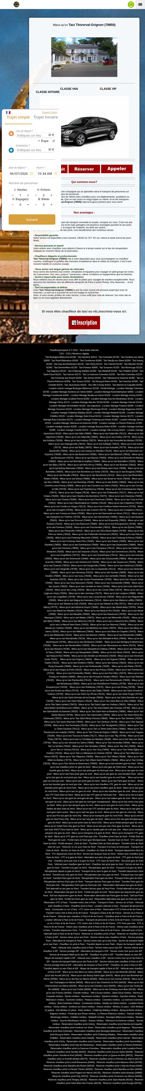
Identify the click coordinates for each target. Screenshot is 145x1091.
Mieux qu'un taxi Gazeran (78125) (82, 551)
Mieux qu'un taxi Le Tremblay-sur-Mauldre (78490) (87, 739)
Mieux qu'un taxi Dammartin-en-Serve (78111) (108, 513)
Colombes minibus (111, 1000)
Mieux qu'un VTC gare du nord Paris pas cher (75, 836)
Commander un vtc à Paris (64, 909)
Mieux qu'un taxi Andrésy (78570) (80, 440)
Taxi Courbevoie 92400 (91, 360)
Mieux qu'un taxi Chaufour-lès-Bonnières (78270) (83, 496)
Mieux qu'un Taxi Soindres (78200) (125, 718)
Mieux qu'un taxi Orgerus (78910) (76, 659)
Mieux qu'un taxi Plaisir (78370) (126, 666)
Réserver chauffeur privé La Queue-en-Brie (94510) (108, 1055)
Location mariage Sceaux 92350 (61, 426)
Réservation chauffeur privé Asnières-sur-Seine (71, 1027)
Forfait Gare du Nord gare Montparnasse (86, 840)
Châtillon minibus (78, 1017)
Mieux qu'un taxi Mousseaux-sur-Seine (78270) (113, 645)
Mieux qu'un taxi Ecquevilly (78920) (109, 520)
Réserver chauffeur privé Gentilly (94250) (66, 1052)
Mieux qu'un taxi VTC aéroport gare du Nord (97, 809)
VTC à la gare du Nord (71, 857)
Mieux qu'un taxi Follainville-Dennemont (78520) (95, 534)
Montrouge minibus (60, 1017)
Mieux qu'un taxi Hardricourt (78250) (125, 565)
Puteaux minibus (93, 1000)
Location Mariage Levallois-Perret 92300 (70, 399)
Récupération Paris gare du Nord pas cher (82, 885)
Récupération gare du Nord (101, 868)
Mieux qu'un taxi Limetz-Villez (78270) (104, 590)
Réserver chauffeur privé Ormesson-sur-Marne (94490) (116, 1076)
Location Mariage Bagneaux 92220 (125, 409)
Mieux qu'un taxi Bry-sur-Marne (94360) (78, 979)
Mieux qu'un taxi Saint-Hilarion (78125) (73, 701)
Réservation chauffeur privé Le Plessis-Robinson (119, 1045)
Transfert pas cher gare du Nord (67, 875)
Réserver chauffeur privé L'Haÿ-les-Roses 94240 (119, 1066)
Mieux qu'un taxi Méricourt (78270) (78, 621)
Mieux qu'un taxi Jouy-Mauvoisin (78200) (73, 583)
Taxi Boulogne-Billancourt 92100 (60, 357)
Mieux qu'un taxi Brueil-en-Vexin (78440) (111, 478)
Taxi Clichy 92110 (93, 364)
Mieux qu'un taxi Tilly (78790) (112, 736)
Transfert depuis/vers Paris (64, 930)
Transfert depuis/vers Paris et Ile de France (99, 930)
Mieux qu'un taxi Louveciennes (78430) (95, 597)
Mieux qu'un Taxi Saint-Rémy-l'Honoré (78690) (86, 718)
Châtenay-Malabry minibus (105, 1010)
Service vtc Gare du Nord (73, 850)
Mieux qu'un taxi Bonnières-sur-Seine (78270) (86, 472)
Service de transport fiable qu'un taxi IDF (68, 954)
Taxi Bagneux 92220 (56, 371)
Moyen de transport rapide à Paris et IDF (99, 968)
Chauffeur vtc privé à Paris (72, 944)
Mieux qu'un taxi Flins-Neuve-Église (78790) (105, 531)
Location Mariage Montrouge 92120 (90, 409)
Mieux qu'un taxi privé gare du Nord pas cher (92, 770)
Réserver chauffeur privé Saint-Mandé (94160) (111, 1079)
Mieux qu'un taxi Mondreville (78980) (124, 635)
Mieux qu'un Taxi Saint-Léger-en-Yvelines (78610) (102, 704)
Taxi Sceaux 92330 (81, 381)
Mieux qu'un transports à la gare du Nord (91, 833)
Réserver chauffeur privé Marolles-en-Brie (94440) (118, 1069)
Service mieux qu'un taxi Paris (74, 937)
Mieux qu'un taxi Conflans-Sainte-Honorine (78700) (111, 506)
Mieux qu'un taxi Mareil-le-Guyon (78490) (78, 607)
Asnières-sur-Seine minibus (82, 1007)
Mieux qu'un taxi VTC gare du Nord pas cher (96, 795)
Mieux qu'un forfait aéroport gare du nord (122, 822)
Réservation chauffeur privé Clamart (113, 1038)
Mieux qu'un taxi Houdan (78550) (110, 572)
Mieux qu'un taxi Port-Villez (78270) (109, 673)
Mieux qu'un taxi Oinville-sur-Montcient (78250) (94, 656)
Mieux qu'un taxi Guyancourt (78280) (118, 562)
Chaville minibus (81, 993)
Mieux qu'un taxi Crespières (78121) (125, 510)
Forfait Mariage (108, 388)
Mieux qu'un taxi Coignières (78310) (125, 503)
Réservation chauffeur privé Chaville (77, 1038)
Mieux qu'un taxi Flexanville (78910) (66, 531)
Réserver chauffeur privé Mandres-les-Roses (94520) (69, 1066)
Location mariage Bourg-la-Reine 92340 (97, 426)
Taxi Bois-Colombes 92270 (129, 374)
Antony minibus (103, 1007)
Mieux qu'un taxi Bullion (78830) (111, 482)
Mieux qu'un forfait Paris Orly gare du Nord (65, 826)
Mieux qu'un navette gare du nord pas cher (100, 829)
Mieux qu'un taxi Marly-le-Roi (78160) (102, 611)
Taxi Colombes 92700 (109, 357)
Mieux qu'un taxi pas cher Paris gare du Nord (108, 826)
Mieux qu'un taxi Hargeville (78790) (61, 569)
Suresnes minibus (74, 1000)
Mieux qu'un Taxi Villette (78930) (110, 756)
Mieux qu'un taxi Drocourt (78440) (75, 520)
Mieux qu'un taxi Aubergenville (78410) (66, 444)
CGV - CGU (65, 353)
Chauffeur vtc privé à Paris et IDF (126, 965)
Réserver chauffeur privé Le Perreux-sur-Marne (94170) (115, 1059)
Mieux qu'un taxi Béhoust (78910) (114, 454)
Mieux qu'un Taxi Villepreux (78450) (76, 756)
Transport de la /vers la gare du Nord (98, 871)
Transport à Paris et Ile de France (105, 913)
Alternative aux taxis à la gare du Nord (102, 857)
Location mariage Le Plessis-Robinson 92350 (120, 423)
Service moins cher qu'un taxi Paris (100, 941)
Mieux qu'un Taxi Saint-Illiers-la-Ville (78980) (115, 701)
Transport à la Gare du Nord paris (113, 847)
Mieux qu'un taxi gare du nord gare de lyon (73, 798)
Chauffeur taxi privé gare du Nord (107, 864)
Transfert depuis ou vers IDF (128, 954)
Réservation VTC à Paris (55, 902)
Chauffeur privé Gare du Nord (113, 836)
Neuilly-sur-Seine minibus (114, 1003)
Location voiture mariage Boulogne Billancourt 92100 (74, 388)
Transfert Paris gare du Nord (66, 878)
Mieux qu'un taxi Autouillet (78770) (110, 447)
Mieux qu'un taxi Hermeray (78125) (76, 572)
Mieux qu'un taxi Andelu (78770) (115, 437)
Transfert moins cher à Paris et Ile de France (67, 913)
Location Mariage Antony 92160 (127, 395)
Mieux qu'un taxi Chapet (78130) (73, 492)
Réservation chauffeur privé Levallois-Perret (121, 1048)
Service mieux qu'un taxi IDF (108, 947)
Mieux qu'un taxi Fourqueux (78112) (97, 548)
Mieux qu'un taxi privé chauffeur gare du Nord (99, 788)
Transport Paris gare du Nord (128, 878)
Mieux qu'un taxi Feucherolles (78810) (92, 527)
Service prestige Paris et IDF (57, 965)
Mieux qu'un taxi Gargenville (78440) (88, 565)
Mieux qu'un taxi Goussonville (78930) (108, 558)
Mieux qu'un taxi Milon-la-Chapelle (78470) (115, 631)
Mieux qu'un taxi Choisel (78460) (61, 499)
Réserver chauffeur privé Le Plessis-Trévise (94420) (68, 1069)
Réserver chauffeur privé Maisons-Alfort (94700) (119, 1062)
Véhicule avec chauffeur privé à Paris (75, 947)
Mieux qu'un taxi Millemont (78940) (77, 631)
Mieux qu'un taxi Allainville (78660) (81, 437)
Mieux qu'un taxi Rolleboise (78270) (86, 687)
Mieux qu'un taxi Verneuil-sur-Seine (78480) (73, 743)
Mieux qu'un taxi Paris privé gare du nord (72, 774)
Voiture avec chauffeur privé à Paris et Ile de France (90, 927)
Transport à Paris (106, 902)
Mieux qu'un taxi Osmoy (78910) (111, 663)
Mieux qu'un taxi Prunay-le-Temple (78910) (97, 677)
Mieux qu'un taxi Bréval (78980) (75, 478)
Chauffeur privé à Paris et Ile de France (123, 916)
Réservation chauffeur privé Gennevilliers (122, 1041)
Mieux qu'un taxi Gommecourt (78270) (117, 551)
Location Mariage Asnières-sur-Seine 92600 (71, 392)
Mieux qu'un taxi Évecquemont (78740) (117, 524)
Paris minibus (84, 1010)
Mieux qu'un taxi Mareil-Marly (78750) (118, 607)
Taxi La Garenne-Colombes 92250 (99, 374)
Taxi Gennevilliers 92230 (65, 367)
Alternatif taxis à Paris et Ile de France (62, 934)
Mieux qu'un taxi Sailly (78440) (95, 690)
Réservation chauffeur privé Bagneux (112, 1027)
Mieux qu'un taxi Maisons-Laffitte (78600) (122, 600)
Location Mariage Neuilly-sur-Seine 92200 (90, 395)
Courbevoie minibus (91, 1003)
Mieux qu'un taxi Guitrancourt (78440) (81, 562)
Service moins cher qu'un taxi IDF (126, 951)
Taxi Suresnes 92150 (109, 367)
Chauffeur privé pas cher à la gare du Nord (74, 861)
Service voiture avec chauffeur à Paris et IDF (121, 961)
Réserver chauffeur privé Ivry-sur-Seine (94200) (110, 1052)
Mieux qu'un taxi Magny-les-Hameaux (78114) (79, 600)
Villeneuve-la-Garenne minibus (120, 1020)
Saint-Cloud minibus (121, 993)
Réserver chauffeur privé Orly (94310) (70, 1076)
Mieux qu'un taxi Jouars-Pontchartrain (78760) (90, 579)
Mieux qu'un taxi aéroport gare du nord (74, 805)
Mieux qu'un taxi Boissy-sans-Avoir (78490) (105, 468)
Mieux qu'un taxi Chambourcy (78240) (86, 489)
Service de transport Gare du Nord (99, 854)
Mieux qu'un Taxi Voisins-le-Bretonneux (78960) (74, 763)
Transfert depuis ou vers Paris (100, 944)
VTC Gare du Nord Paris (107, 861)
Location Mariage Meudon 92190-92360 (90, 402)
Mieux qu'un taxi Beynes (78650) (90, 458)
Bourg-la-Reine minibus (131, 1010)
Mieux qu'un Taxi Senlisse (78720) (101, 722)
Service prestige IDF (69, 951)
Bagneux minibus (58, 1013)
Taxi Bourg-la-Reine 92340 (104, 381)
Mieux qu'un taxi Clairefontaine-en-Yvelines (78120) (81, 503)
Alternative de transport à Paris (67, 941)
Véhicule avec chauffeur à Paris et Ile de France (80, 916)
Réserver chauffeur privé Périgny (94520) (67, 1079)
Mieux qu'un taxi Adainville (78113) (109, 433)
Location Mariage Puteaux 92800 (117, 406)
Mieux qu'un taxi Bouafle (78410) (62, 475)
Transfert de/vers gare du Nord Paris (97, 888)
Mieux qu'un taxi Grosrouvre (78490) (71, 558)
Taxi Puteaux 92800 (88, 367)
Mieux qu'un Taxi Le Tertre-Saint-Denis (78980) (103, 729)
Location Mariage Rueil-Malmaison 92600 (113, 392)
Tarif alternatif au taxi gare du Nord (62, 888)
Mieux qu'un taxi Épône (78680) (127, 527)
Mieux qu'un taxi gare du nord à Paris (112, 805)
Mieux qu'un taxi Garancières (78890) (118, 545)
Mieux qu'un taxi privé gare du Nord (82, 781)
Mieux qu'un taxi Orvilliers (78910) (78, 663)
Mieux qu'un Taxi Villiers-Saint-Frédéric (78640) (95, 760)
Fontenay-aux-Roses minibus (82, 1013)
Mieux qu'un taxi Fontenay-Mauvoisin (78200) (76, 538)
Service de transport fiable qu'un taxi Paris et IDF (75, 961)
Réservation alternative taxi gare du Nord (122, 885)
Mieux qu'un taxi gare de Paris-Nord (109, 767)
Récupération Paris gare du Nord (97, 878)
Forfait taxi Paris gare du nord (79, 899)
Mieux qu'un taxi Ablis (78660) (77, 433)
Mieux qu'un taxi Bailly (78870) (77, 447)
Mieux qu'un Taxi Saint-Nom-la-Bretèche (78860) (103, 711)
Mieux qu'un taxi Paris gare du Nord (118, 781)
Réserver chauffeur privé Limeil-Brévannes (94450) (70, 1062)
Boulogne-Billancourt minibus (120, 1017)
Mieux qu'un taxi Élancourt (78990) (80, 524)
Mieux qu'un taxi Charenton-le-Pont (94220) (105, 982)
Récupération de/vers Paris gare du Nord (63, 881)
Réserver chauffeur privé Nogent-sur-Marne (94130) (76, 1073)
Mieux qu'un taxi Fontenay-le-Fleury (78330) (121, 538)
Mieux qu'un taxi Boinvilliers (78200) (119, 461)
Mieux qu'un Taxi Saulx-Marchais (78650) (63, 722)
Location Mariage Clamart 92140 (126, 402)
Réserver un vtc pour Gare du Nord (79, 847)
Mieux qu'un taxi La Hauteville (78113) (97, 569)
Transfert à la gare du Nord (74, 868)
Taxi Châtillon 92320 (128, 371)
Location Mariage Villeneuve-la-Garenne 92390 (75, 423)
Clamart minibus (134, 1013)
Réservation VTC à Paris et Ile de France (122, 909)
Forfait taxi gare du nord (95, 892)
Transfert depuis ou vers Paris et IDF (61, 968)
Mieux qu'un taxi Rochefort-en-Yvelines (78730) (103, 683)
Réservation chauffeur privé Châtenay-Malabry (93, 1034)
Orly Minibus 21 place (66, 1010)
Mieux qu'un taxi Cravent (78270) (90, 510)
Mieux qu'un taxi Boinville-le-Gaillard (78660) (79, 461)
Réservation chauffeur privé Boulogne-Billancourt (97, 1031)
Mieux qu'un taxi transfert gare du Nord (117, 763)
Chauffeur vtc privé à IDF (102, 954)
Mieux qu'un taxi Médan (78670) (79, 617)
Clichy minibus (60, 1007)
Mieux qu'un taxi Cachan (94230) (114, 979)
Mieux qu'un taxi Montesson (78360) (85, 642)
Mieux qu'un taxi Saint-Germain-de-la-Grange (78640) (77, 697)
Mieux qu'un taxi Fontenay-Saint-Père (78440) (72, 541)
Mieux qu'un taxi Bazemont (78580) (80, 454)
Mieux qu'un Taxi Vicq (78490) (95, 749)
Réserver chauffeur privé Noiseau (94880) (122, 1073)
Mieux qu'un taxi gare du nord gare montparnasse (86, 802)
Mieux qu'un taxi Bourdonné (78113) (97, 475)
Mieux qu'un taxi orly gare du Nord (86, 819)
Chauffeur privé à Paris (82, 906)
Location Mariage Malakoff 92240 (109, 412)
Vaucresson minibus (90, 996)
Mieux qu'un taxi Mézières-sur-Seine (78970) (95, 628)
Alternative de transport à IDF (94, 951)
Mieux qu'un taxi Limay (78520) (69, 590)
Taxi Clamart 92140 (113, 364)
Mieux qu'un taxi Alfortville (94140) (119, 972)
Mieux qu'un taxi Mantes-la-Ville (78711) (107, 604)
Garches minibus (128, 996)
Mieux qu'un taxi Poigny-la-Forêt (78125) (62, 670)
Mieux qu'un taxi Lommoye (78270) (85, 593)
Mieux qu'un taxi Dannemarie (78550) (99, 517)
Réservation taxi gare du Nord (68, 892)
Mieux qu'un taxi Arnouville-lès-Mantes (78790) (120, 440)
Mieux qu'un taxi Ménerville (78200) (112, 617)
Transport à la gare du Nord (129, 868)
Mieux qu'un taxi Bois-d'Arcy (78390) (84, 465)
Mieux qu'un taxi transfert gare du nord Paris (105, 777)
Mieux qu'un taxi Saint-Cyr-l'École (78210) (85, 694)
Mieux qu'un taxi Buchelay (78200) (77, 482)
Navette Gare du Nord (118, 840)
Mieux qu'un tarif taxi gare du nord (86, 812)
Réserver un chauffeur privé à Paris (98, 934)
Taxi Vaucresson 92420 (75, 385)
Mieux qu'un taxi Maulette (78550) (74, 614)
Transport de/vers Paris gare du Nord (102, 881)
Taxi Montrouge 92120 (131, 367)
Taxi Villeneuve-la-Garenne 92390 (119, 378)
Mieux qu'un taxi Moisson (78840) (90, 635)
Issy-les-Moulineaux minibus (73, 1020)
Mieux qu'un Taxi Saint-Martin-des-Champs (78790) (105, 708)
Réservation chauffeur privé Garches (84, 1041)
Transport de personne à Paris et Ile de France (108, 920)
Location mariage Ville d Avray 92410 (107, 430)
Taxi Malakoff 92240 (107, 371)
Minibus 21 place (121, 1007)
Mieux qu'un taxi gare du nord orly (120, 812)
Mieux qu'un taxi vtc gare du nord (75, 791)
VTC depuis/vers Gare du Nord (66, 854)
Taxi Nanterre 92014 (87, 357)
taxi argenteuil (93, 406)
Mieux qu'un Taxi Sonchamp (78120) (70, 725)
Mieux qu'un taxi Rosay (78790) (120, 687)
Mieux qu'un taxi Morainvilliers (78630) (71, 645)
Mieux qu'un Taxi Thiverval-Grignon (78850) (97, 732)
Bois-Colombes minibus (69, 1003)
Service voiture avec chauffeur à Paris (108, 937)
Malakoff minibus (96, 1017)
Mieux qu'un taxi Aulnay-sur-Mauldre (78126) (90, 451)
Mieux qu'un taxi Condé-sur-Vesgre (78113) (64, 506)
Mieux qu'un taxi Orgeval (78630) (110, 659)
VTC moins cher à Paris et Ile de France (96, 923)
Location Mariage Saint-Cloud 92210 (84, 416)
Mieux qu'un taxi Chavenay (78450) (125, 496)
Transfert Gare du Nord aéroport (104, 843)
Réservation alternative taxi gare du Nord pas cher (118, 899)
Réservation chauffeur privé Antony (78, 1024)
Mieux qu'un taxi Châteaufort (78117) (108, 492)
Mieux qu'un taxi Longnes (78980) (120, 593)
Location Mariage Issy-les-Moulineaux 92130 (112, 399)
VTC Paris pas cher (126, 923)
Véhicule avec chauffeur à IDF (91, 958)
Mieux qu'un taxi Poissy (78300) (99, 670)
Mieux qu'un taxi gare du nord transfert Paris (115, 774)
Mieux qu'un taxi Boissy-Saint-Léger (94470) (92, 975)
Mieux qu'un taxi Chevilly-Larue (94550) (97, 986)
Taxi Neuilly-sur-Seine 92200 (117, 360)
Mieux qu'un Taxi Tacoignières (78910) (107, 725)
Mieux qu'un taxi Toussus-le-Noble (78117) (76, 736)
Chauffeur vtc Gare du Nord (100, 850)
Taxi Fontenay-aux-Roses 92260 (66, 378)
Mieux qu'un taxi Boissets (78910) (120, 465)
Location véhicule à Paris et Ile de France (64, 920)
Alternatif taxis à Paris (131, 930)
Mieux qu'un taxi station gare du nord (112, 798)
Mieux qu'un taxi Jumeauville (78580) (112, 583)
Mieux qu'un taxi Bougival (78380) (126, 472)
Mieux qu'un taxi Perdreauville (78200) (91, 666)
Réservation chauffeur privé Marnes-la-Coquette (119, 1024)
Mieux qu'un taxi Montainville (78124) (67, 638)
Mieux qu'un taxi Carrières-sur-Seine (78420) (96, 485)
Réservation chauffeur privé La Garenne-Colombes (75, 1048)
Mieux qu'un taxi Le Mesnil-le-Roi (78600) (116, 621)
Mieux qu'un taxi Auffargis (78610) (103, 444)
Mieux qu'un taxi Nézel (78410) (115, 652)
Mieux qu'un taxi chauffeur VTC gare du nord (105, 784)
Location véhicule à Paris (106, 906)
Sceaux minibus (96, 1020)
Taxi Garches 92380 (128, 381)
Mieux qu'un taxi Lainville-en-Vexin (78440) (89, 586)
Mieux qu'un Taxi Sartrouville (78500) (92, 715)
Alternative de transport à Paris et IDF (91, 965)
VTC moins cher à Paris (90, 909)
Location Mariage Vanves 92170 (118, 416)
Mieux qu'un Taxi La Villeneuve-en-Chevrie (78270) (88, 753)
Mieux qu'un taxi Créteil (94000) (76, 989)
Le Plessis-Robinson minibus (111, 1013)
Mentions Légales (80, 353)
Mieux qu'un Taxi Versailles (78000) (89, 746)
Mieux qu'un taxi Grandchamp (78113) (99, 555)
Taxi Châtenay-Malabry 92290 (82, 371)
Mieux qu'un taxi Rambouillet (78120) (73, 680)
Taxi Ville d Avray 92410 (99, 385)
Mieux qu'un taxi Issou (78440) (77, 576)
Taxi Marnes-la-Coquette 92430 (127, 385)
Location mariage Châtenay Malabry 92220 (71, 412)
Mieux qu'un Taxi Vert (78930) (122, 746)
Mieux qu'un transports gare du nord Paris (103, 815)
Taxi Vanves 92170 (72, 374)
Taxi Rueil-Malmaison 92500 (64, 360)
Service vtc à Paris (124, 902)
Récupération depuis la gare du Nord (62, 871)
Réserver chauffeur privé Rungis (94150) (122, 1083)
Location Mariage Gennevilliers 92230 (67, 406)
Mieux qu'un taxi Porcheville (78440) (73, 673)
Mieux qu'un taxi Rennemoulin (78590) (111, 680)
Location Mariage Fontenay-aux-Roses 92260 (96, 419)
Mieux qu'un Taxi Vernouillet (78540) (113, 743)
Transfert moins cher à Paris (82, 902)
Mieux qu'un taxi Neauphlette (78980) (81, 652)
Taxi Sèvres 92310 (92, 378)
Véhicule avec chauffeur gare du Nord (72, 864)
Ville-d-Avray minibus (100, 993)
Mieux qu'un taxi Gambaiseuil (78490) (81, 545)
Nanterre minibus (110, 996)
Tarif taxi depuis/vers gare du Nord (66, 895)
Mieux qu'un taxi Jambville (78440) (109, 576)
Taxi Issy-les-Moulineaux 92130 (69, 364)
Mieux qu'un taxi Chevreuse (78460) (95, 499)
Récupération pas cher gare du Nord (101, 875)
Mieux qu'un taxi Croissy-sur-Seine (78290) (64, 513)
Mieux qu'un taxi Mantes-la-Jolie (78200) (67, 604)
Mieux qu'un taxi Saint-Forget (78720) (124, 694)
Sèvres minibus (72, 996)
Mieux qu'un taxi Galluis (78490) (111, 541)
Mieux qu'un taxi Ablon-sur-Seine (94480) (82, 972)
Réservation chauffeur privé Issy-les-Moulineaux (71, 1045)
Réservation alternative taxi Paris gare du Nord (106, 895)
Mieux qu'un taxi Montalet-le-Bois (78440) (106, 638)
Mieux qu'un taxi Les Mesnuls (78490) (108, 624)
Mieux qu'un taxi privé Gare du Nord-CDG (82, 822)
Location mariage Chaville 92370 (72, 430)
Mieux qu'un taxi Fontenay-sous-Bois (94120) (114, 989)
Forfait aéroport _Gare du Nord (72, 843)
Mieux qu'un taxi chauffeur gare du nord (111, 791)
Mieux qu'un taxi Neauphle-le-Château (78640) (93, 649)
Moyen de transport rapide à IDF (60, 958)
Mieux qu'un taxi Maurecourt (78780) (108, 614)
